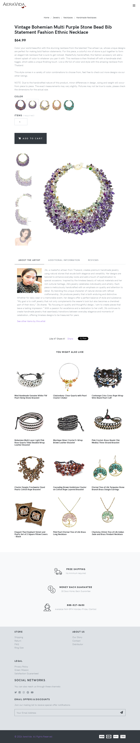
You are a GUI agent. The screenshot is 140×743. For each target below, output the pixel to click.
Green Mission (21, 669)
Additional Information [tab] (64, 260)
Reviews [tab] (93, 260)
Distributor (77, 644)
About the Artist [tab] (29, 260)
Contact (76, 640)
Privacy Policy (21, 666)
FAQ (16, 644)
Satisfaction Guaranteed (26, 673)
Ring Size (18, 647)
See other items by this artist (31, 321)
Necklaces (68, 17)
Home (46, 17)
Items (24, 115)
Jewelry (56, 17)
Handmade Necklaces (86, 17)
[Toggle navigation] (134, 5)
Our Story (77, 637)
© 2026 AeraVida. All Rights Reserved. (33, 736)
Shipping (18, 637)
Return (17, 640)
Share (70, 338)
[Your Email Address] (66, 712)
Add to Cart (31, 138)
